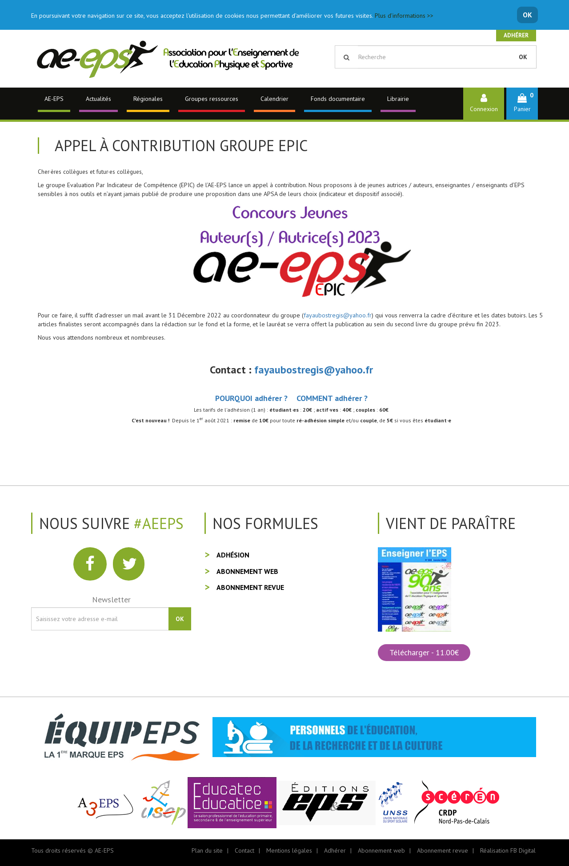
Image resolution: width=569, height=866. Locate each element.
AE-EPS (54, 99)
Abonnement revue (250, 587)
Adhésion (232, 554)
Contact (244, 850)
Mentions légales (289, 850)
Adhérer (516, 35)
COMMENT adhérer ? (332, 398)
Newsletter (111, 599)
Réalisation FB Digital (508, 850)
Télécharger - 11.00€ (424, 652)
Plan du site (207, 850)
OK (527, 14)
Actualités (98, 99)
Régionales (148, 99)
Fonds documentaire (338, 99)
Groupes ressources (211, 99)
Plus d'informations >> (404, 16)
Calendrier (274, 99)
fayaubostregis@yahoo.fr (338, 315)
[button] (522, 103)
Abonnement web (247, 571)
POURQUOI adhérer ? (251, 398)
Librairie (398, 99)
